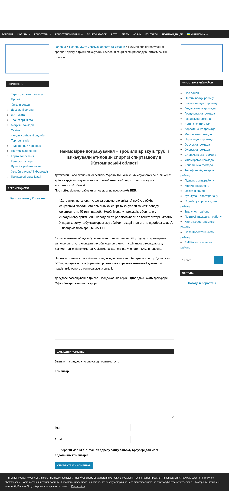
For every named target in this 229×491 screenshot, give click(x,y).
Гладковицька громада (200, 108)
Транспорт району (197, 211)
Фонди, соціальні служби (28, 135)
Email (59, 439)
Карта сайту (78, 486)
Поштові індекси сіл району (203, 216)
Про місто (17, 99)
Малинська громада (198, 134)
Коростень (41, 34)
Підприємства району (199, 180)
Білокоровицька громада (201, 103)
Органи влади (20, 104)
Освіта (15, 130)
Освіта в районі (195, 191)
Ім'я (57, 427)
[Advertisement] (159, 15)
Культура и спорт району (201, 196)
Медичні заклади (22, 125)
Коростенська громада (200, 129)
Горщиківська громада (200, 113)
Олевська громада (197, 149)
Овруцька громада (197, 144)
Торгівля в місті (21, 140)
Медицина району (197, 185)
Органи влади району (199, 98)
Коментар (62, 371)
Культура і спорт (22, 161)
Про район (192, 93)
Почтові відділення (24, 151)
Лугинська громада (197, 124)
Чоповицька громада (199, 165)
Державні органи (22, 109)
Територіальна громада (27, 94)
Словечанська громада (200, 154)
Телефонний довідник (26, 145)
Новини (22, 34)
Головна (7, 34)
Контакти (151, 34)
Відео (125, 34)
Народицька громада (199, 139)
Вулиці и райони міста (26, 166)
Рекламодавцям (172, 34)
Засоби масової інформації (29, 171)
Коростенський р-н (67, 34)
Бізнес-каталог (96, 34)
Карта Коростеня (22, 156)
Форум (137, 34)
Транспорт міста (22, 120)
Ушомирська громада (199, 160)
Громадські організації (26, 176)
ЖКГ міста (18, 115)
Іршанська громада (198, 118)
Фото (114, 34)
